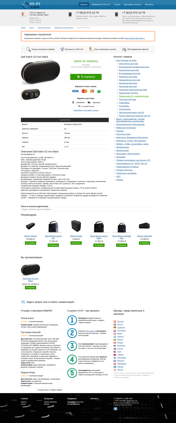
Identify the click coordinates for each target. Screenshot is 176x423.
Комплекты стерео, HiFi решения (131, 141)
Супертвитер (124, 109)
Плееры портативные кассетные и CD (133, 160)
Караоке (120, 131)
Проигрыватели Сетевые (127, 167)
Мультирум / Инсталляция (128, 154)
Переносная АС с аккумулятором (63, 27)
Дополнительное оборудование (130, 124)
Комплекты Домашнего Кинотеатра (132, 137)
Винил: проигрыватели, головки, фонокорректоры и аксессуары (130, 120)
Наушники (120, 157)
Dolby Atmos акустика (128, 64)
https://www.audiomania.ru (135, 38)
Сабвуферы (124, 103)
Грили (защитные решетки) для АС (134, 116)
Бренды (46, 404)
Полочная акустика (127, 99)
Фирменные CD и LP (101, 4)
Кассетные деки (123, 134)
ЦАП (118, 177)
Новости (23, 402)
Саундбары (124, 106)
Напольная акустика (128, 83)
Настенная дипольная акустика (133, 90)
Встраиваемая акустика (129, 73)
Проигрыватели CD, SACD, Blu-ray (131, 163)
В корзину (86, 76)
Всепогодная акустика (129, 70)
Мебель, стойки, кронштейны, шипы (132, 144)
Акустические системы (44, 27)
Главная (23, 27)
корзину (91, 331)
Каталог (84, 4)
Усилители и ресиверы (126, 173)
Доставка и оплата (132, 4)
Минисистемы (122, 150)
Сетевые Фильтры (124, 170)
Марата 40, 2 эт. (132, 401)
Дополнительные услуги (75, 402)
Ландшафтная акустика (129, 80)
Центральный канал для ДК (131, 113)
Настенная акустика (128, 86)
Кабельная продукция (126, 128)
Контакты (149, 4)
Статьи (23, 404)
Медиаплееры (122, 147)
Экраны (119, 180)
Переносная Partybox (128, 93)
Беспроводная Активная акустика (134, 67)
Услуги (117, 4)
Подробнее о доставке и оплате (85, 110)
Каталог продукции (50, 402)
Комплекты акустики (128, 77)
